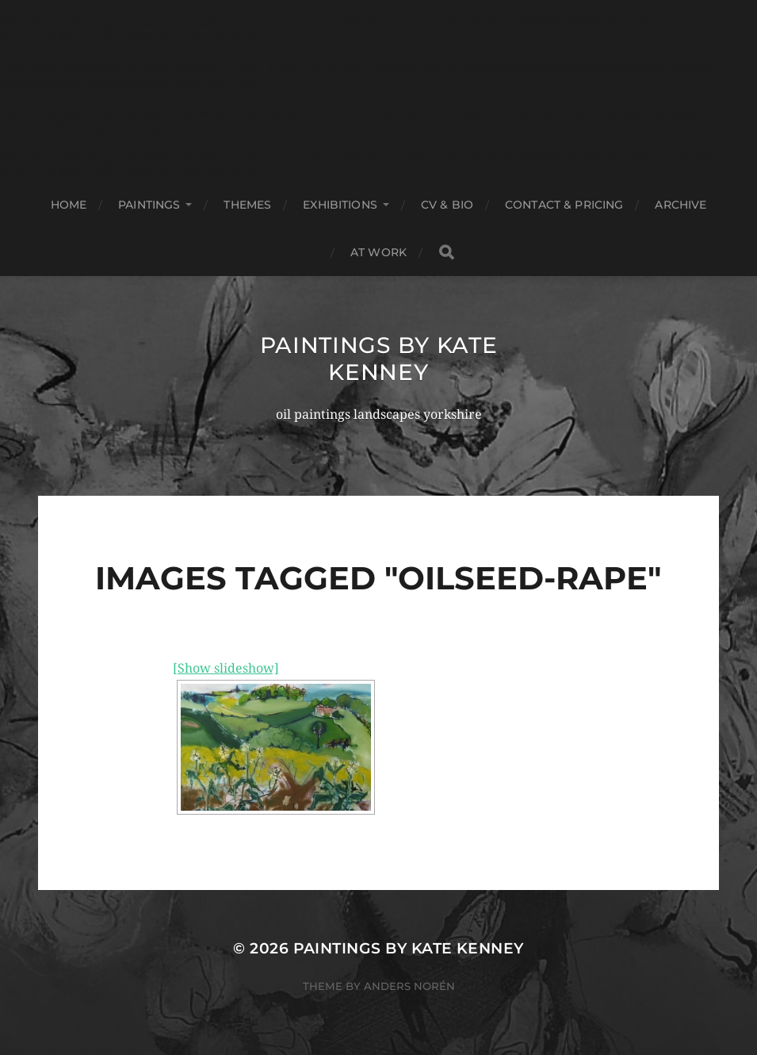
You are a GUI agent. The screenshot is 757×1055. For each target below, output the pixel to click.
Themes (247, 205)
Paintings (149, 205)
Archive (680, 205)
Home (69, 205)
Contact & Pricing (564, 205)
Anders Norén (409, 986)
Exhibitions (340, 205)
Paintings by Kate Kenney (379, 359)
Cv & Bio (447, 205)
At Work (378, 252)
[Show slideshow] (226, 668)
